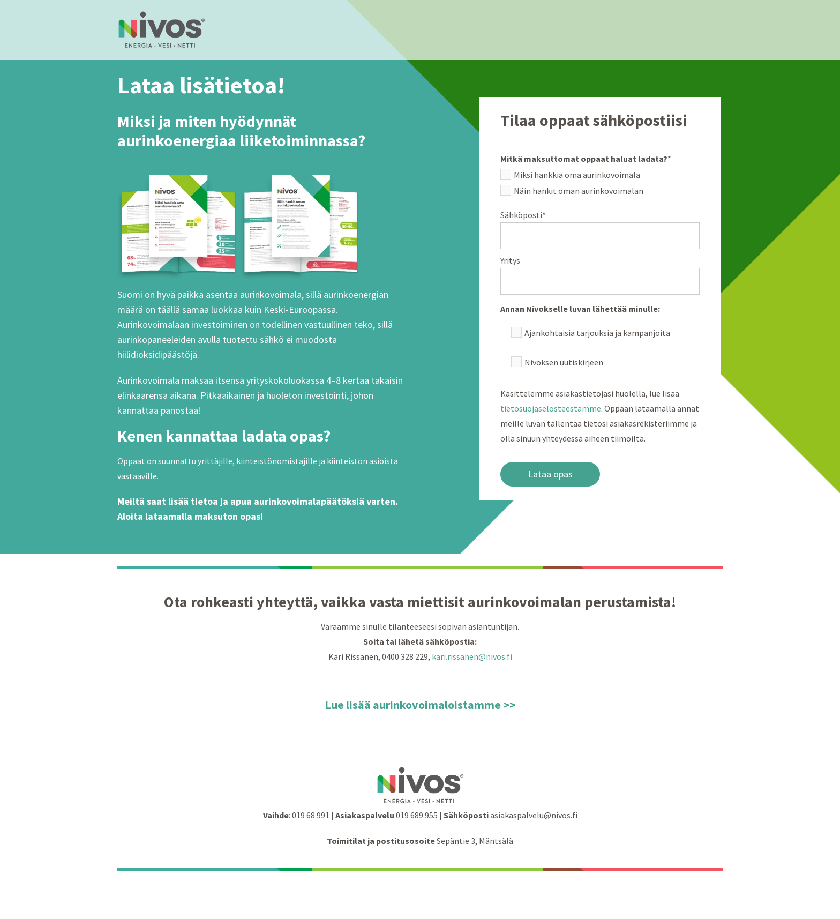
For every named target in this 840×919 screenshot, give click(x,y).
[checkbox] (600, 185)
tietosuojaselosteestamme (550, 408)
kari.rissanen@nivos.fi (472, 656)
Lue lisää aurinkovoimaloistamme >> (420, 704)
